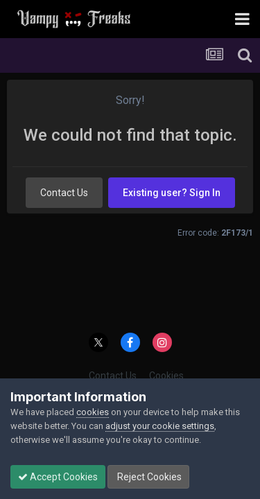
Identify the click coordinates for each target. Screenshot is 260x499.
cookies (92, 412)
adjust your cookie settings (159, 426)
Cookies (166, 375)
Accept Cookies (58, 476)
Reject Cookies (148, 476)
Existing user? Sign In (171, 192)
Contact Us (64, 192)
